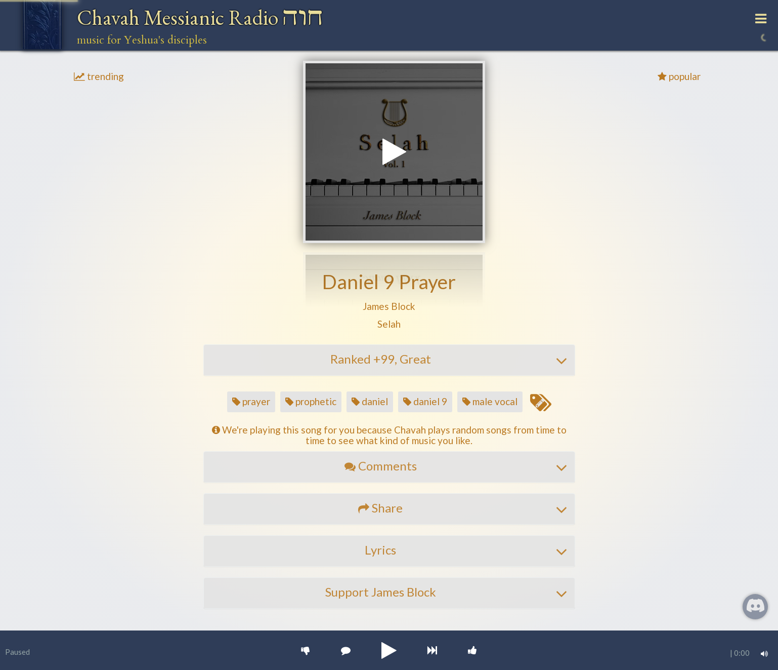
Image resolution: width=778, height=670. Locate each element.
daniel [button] (370, 401)
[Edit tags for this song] (540, 403)
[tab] (389, 360)
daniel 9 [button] (425, 401)
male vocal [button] (489, 401)
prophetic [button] (310, 401)
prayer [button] (251, 401)
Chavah (200, 17)
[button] (389, 307)
